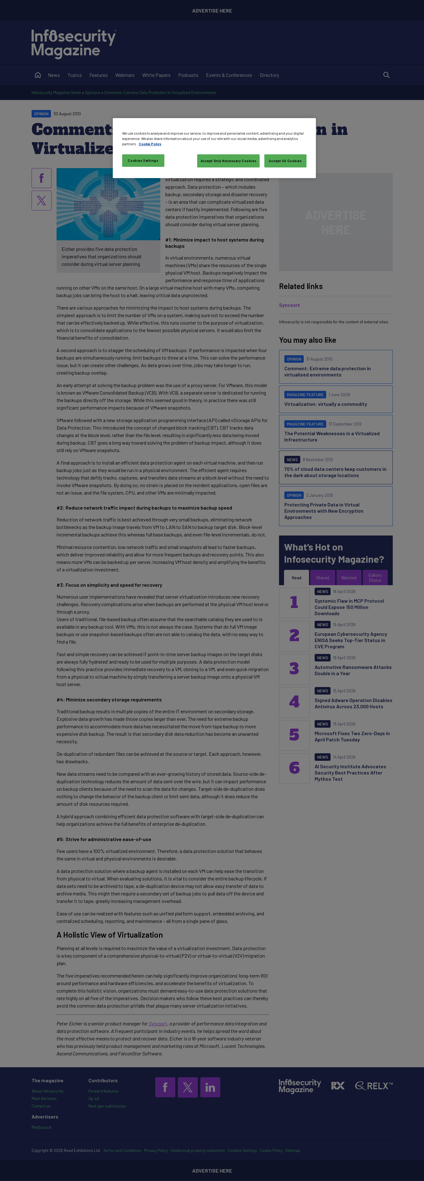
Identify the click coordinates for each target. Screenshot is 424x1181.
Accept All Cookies (285, 161)
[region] (214, 148)
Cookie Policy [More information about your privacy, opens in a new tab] (150, 144)
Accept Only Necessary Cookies (229, 161)
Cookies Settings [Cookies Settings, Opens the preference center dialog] (143, 160)
